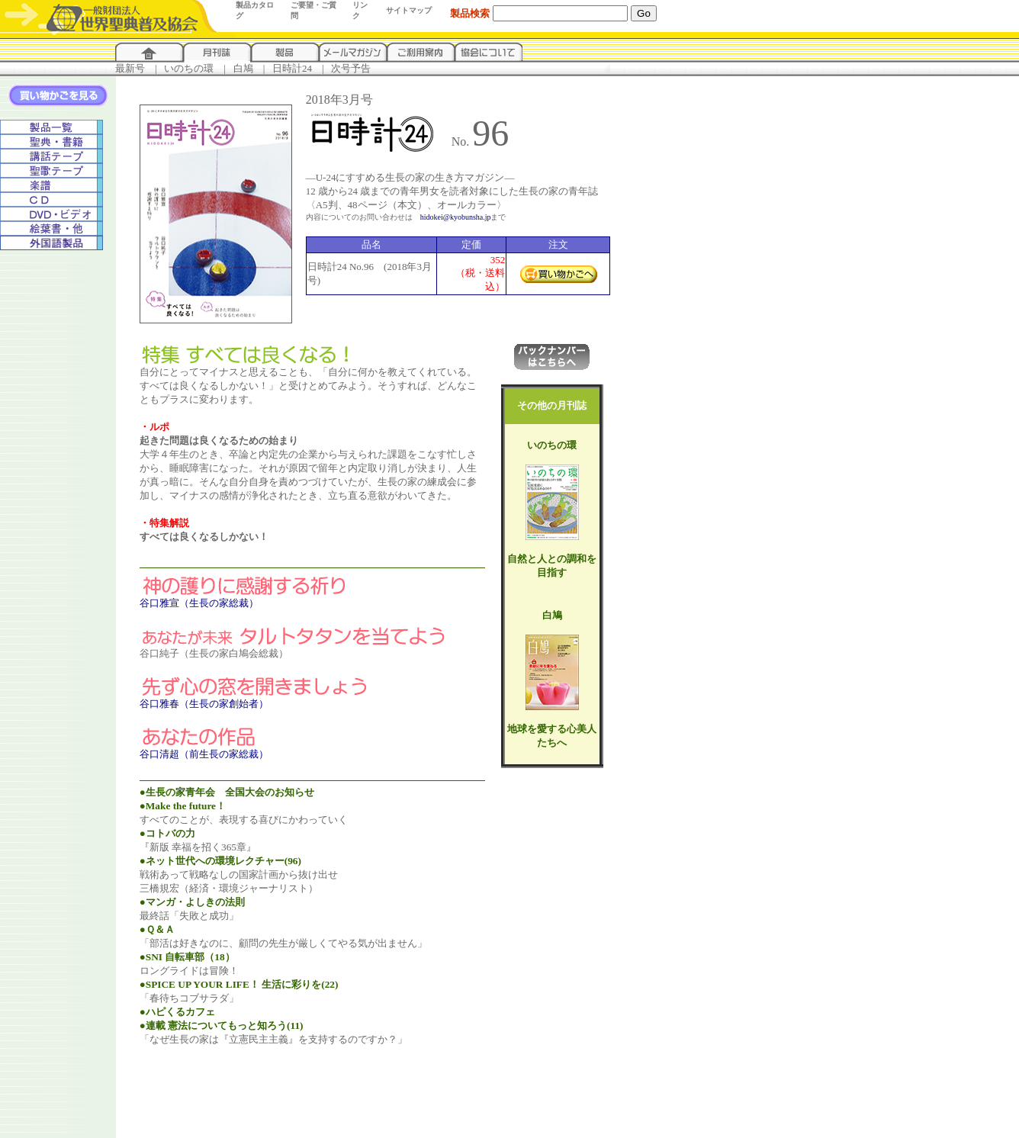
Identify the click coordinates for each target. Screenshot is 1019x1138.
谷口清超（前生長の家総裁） (204, 754)
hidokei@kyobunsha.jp (455, 217)
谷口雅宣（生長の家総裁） (199, 603)
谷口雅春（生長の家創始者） (204, 703)
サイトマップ (409, 10)
